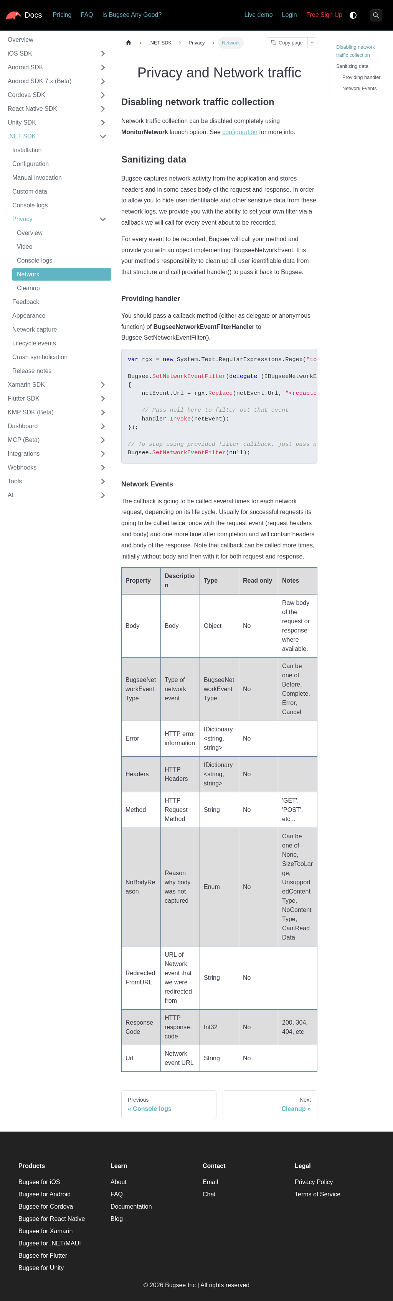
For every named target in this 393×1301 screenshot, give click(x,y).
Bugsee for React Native (51, 1219)
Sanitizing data (352, 66)
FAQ (87, 14)
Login (289, 14)
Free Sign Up (324, 14)
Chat (209, 1194)
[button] (57, 54)
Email (210, 1182)
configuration (240, 132)
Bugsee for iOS (39, 1182)
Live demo (258, 14)
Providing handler (361, 77)
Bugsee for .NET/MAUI (49, 1243)
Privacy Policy (314, 1182)
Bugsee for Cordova (45, 1206)
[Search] (376, 15)
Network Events (359, 88)
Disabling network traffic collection (355, 51)
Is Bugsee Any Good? (132, 14)
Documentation (131, 1206)
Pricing (62, 14)
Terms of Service (317, 1194)
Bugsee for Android (44, 1194)
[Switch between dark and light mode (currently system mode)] (353, 15)
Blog (117, 1219)
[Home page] (128, 43)
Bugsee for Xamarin (45, 1231)
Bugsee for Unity (41, 1268)
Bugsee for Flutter (42, 1255)
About (119, 1182)
